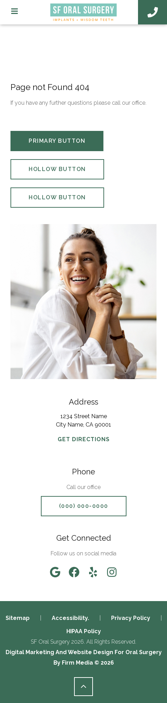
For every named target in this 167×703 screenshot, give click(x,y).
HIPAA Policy (83, 631)
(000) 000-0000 (83, 506)
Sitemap (18, 618)
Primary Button (57, 141)
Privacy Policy (130, 618)
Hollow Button (57, 169)
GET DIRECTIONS (84, 439)
